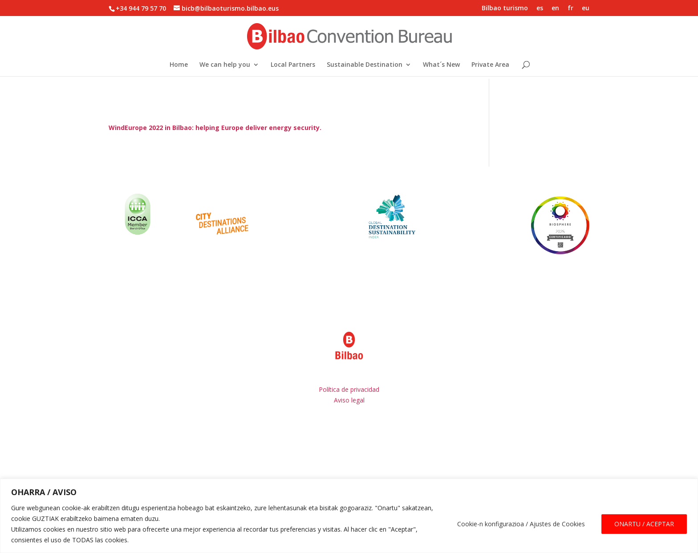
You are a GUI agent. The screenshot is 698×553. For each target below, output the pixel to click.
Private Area (490, 65)
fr (570, 8)
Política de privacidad (349, 389)
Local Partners (293, 65)
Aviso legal (349, 400)
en (555, 8)
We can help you (224, 65)
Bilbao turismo (505, 8)
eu (585, 8)
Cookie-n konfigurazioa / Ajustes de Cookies (521, 524)
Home (179, 65)
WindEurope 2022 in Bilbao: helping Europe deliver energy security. (215, 127)
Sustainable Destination (364, 65)
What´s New (441, 65)
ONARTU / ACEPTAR (644, 524)
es (539, 8)
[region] (349, 516)
